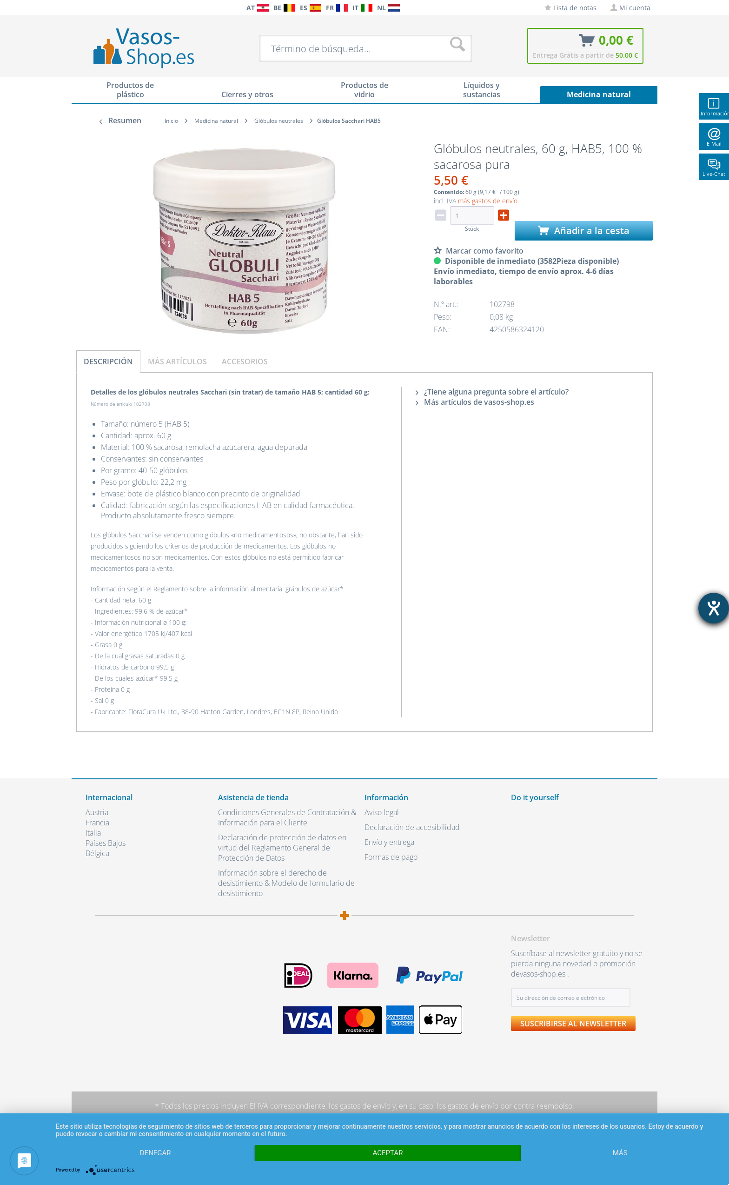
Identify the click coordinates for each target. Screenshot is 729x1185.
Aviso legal (381, 812)
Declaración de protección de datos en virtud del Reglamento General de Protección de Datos (282, 847)
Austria (97, 812)
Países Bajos (106, 843)
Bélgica (97, 853)
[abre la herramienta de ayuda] (713, 608)
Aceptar (388, 1153)
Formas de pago (391, 857)
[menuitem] (90, 7)
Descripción (108, 361)
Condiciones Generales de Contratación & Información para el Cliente (287, 817)
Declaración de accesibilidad (412, 827)
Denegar (155, 1153)
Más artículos (177, 361)
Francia (97, 822)
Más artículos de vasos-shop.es (475, 402)
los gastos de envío (360, 1106)
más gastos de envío (487, 200)
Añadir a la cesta (584, 230)
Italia (93, 833)
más (620, 1153)
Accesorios (245, 361)
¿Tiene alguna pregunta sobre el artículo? (492, 392)
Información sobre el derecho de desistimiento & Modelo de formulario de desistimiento (286, 883)
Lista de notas (570, 7)
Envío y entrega (389, 842)
